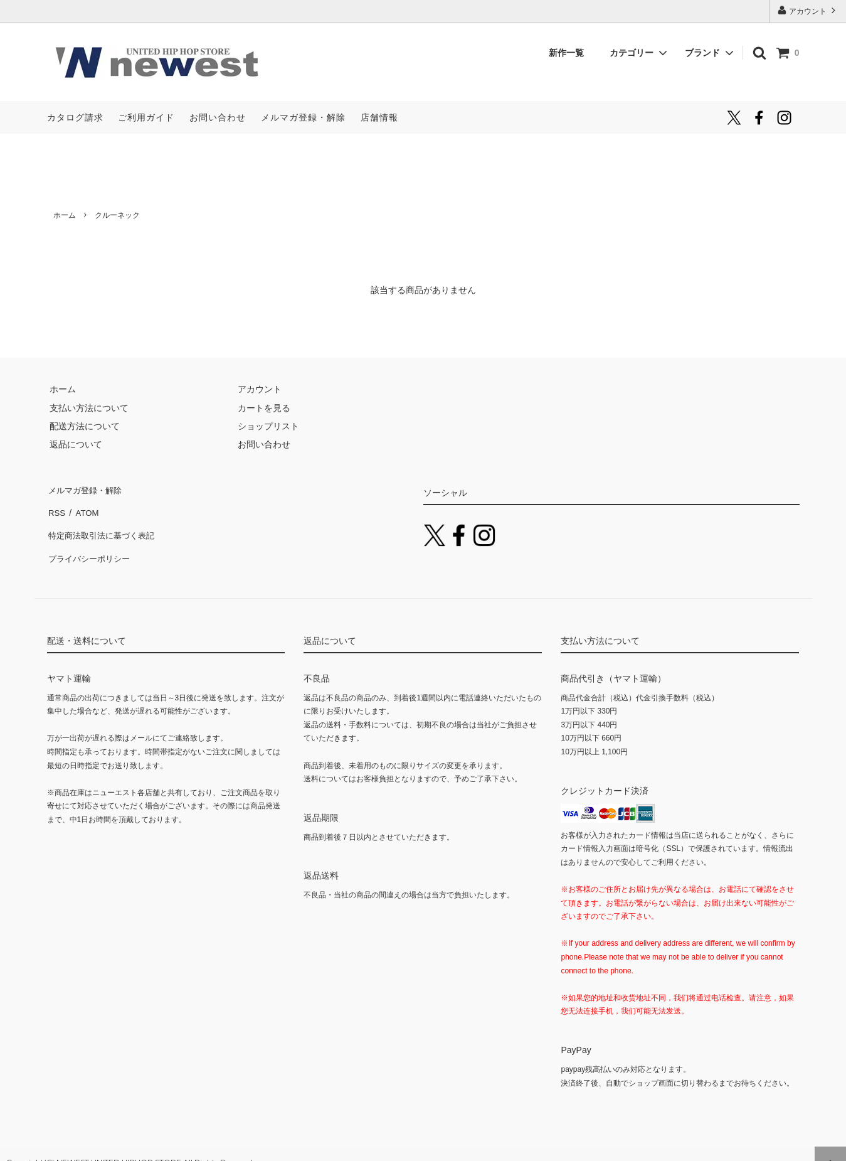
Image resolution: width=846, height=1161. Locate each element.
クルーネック (117, 215)
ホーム (64, 215)
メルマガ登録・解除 (303, 117)
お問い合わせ (217, 117)
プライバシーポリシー (91, 543)
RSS (56, 506)
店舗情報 (379, 117)
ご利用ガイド (146, 117)
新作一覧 (571, 53)
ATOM (83, 506)
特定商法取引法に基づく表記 (104, 525)
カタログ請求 (75, 117)
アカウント (808, 10)
